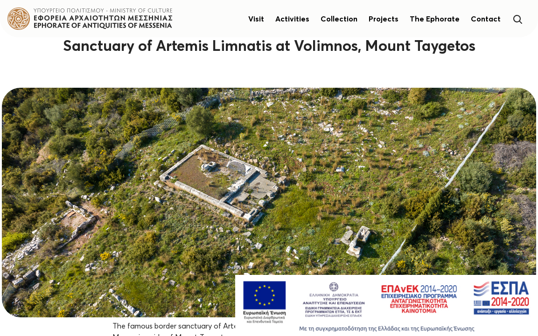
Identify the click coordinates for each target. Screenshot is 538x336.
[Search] (517, 18)
